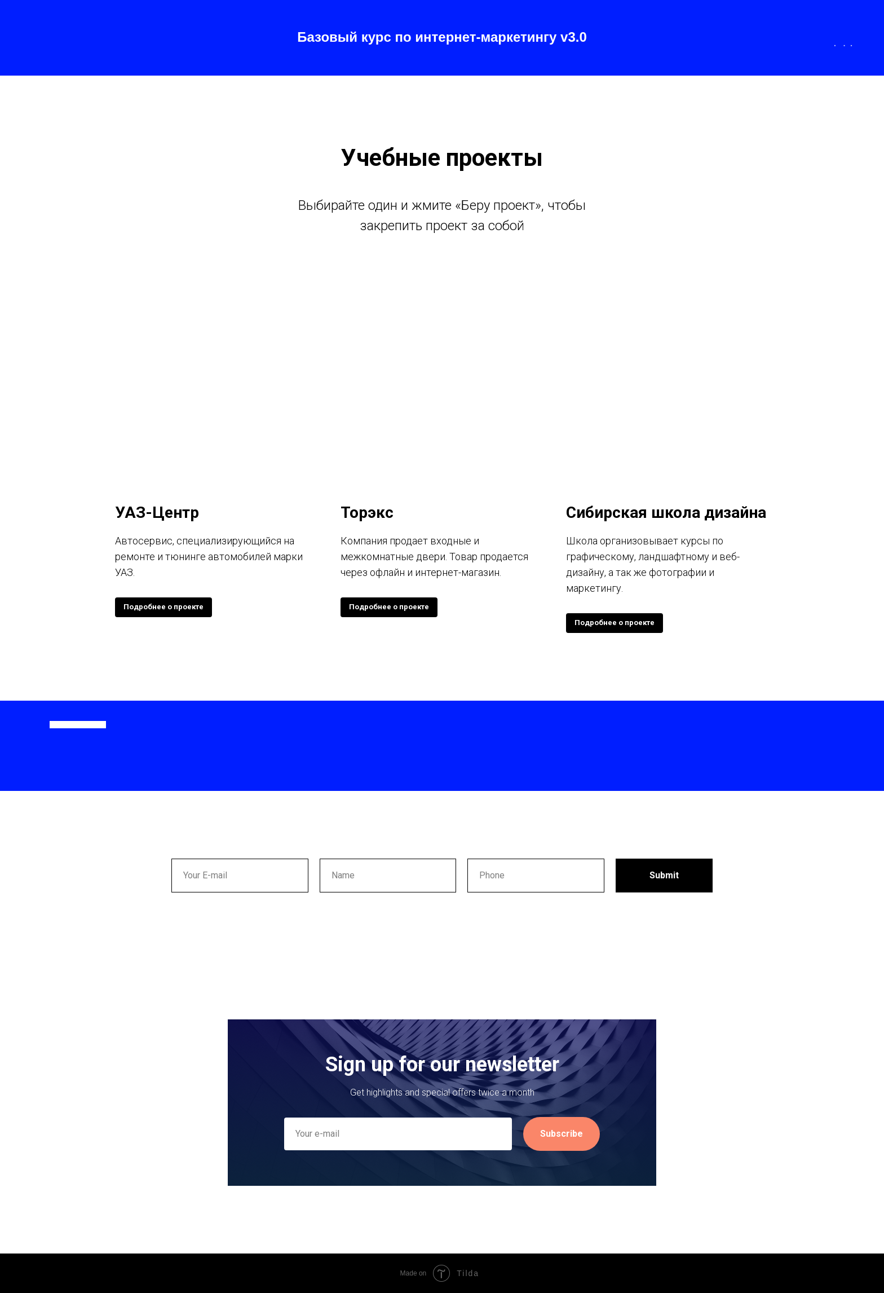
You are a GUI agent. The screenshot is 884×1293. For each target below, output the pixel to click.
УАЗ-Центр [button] (157, 512)
